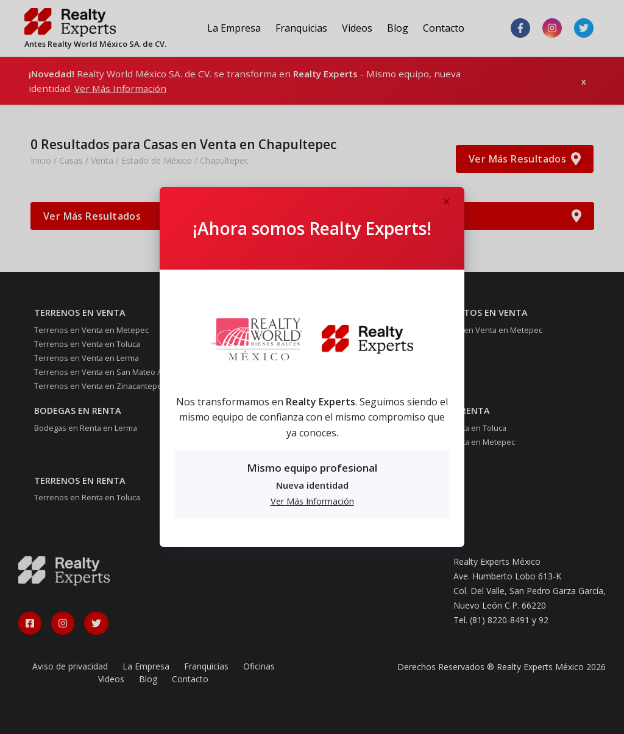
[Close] (446, 202)
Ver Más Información (312, 501)
